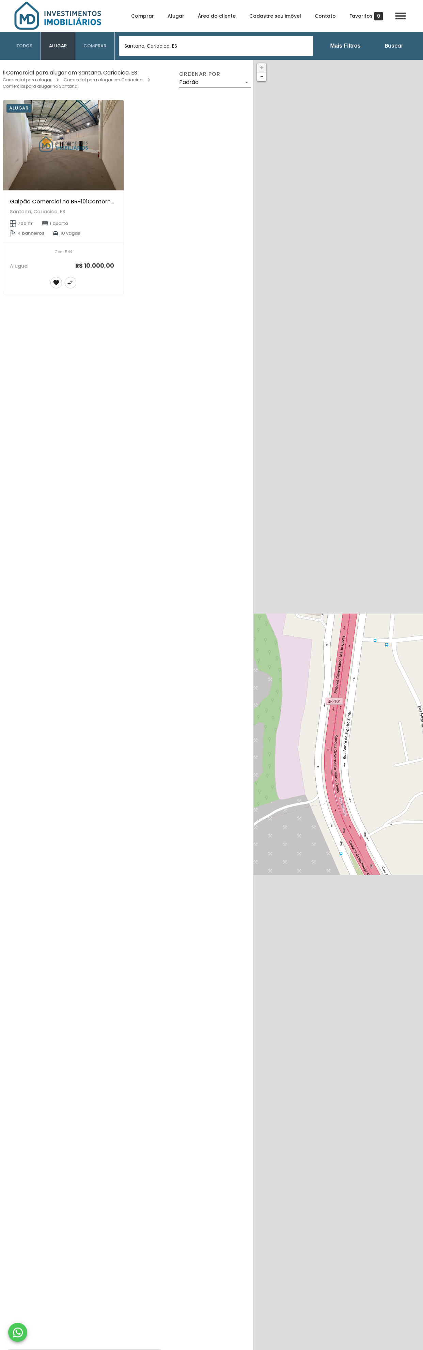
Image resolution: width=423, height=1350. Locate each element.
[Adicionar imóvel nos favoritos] (56, 282)
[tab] (24, 46)
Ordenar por (199, 74)
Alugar (176, 16)
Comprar (142, 16)
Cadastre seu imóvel (275, 16)
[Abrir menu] (400, 16)
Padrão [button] (189, 82)
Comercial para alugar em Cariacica (103, 80)
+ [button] (262, 67)
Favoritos (366, 16)
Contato (325, 16)
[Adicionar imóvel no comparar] (70, 282)
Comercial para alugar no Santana (40, 86)
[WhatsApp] (17, 1332)
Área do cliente (217, 16)
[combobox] (216, 46)
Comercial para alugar (27, 80)
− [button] (262, 76)
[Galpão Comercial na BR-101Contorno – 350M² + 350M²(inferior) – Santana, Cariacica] (63, 145)
